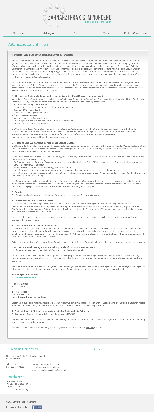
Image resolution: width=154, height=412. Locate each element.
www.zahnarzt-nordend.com (46, 364)
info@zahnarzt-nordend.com (32, 297)
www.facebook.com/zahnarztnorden (48, 370)
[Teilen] (37, 407)
